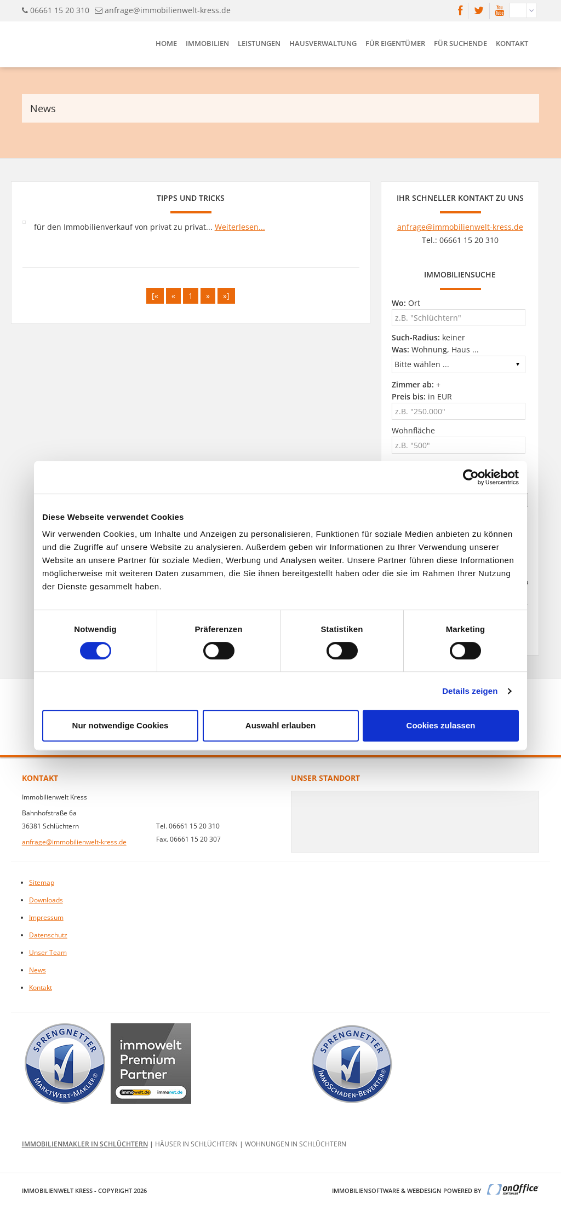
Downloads (46, 900)
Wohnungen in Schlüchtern (295, 1144)
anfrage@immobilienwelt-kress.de (168, 10)
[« (155, 296)
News (37, 970)
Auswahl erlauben (280, 725)
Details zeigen (469, 691)
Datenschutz (48, 935)
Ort (406, 303)
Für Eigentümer (395, 43)
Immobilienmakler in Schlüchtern (85, 1144)
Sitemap (41, 882)
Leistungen (259, 43)
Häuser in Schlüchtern (196, 1144)
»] (226, 296)
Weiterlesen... (240, 227)
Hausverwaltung (323, 43)
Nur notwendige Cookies (120, 725)
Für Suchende (460, 43)
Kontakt (512, 43)
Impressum (46, 917)
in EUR (422, 396)
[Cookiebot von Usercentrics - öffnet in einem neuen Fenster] (471, 477)
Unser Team (48, 952)
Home (166, 43)
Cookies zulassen (441, 725)
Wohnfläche (413, 430)
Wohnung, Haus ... (435, 349)
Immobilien (207, 43)
